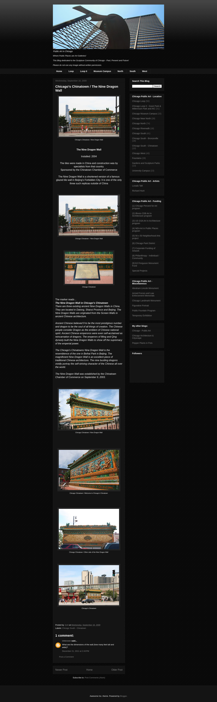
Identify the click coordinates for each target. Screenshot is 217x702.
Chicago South (139, 133)
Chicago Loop (138, 101)
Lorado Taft (137, 186)
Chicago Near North (141, 118)
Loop (71, 71)
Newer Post (61, 669)
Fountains (136, 158)
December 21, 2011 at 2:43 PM (75, 651)
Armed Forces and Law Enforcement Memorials (143, 294)
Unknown (66, 641)
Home (59, 71)
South (133, 71)
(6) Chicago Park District (143, 243)
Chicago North (139, 123)
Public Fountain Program (143, 310)
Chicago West (138, 153)
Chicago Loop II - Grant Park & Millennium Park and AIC (146, 107)
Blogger (123, 696)
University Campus (141, 170)
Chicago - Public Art (141, 330)
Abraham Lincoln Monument (145, 288)
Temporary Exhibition (142, 315)
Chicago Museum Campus (144, 113)
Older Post (117, 669)
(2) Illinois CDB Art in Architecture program (142, 214)
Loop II (83, 71)
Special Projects (139, 271)
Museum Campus (102, 71)
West (144, 71)
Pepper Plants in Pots (142, 343)
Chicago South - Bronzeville (145, 138)
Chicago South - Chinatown (74, 628)
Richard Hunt (138, 191)
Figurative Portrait (140, 305)
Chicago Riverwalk (141, 128)
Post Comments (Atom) (95, 677)
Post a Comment (66, 657)
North (120, 71)
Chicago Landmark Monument (146, 300)
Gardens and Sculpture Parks (146, 163)
